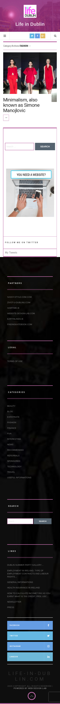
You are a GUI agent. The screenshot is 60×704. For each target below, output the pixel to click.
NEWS (10, 444)
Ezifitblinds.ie (15, 319)
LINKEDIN (31, 656)
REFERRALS (13, 455)
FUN (9, 433)
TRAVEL (11, 472)
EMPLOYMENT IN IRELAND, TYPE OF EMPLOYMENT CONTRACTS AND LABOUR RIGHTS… (28, 573)
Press (10, 607)
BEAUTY (11, 406)
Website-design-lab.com (21, 313)
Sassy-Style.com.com (19, 297)
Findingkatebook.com (19, 324)
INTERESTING (14, 439)
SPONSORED (13, 461)
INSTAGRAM (31, 646)
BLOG (10, 411)
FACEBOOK (31, 625)
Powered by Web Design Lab (30, 688)
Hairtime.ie (13, 308)
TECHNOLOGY (14, 466)
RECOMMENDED (15, 450)
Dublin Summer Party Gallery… (25, 565)
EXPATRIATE (13, 417)
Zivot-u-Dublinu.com (18, 302)
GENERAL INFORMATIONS (20, 582)
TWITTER (31, 635)
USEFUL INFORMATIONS (19, 477)
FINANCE (11, 428)
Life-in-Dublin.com (30, 676)
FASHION (11, 422)
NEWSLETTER (14, 602)
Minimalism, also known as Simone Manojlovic (21, 105)
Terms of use (15, 361)
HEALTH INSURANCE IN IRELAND (23, 587)
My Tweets (11, 252)
